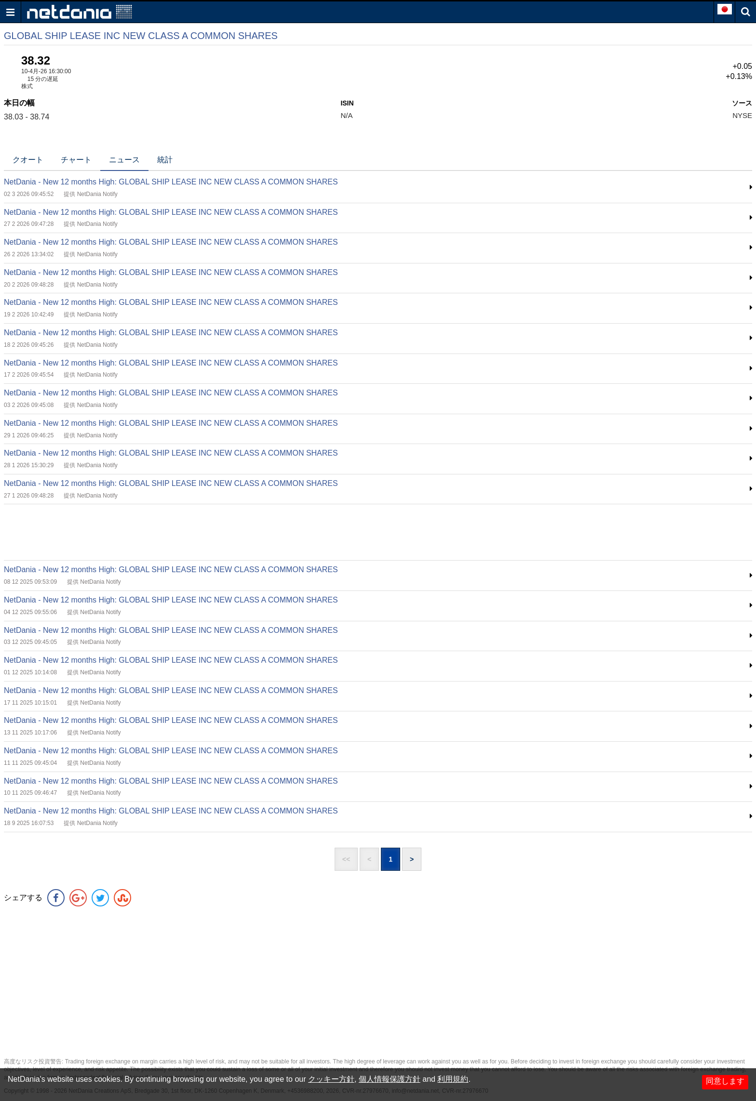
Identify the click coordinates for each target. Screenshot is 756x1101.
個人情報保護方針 (389, 1079)
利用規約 (452, 1079)
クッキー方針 (331, 1079)
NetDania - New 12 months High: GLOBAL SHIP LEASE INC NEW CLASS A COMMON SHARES (171, 182)
